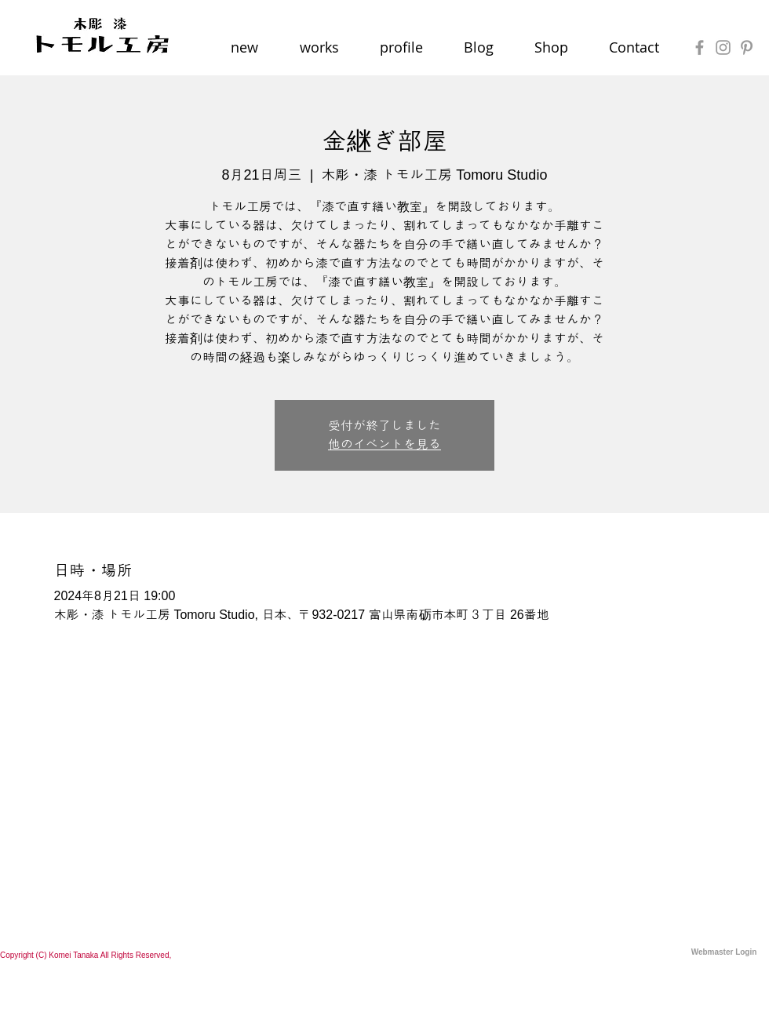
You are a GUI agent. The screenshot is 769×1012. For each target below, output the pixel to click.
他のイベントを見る (384, 444)
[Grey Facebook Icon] (699, 47)
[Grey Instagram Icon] (723, 47)
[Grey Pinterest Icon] (746, 47)
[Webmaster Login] (724, 952)
